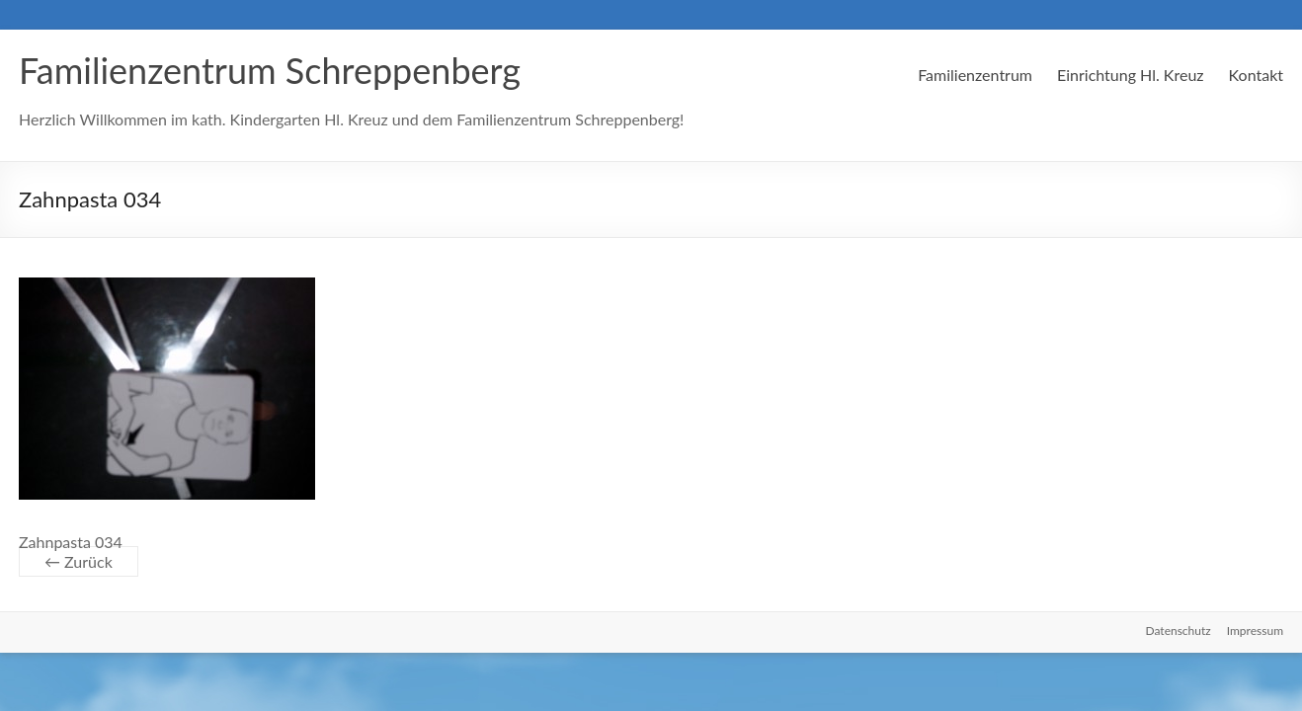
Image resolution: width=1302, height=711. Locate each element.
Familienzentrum (975, 74)
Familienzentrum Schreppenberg (270, 70)
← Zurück (78, 561)
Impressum (1255, 630)
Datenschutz (1178, 630)
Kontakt (1256, 74)
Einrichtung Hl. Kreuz (1130, 74)
